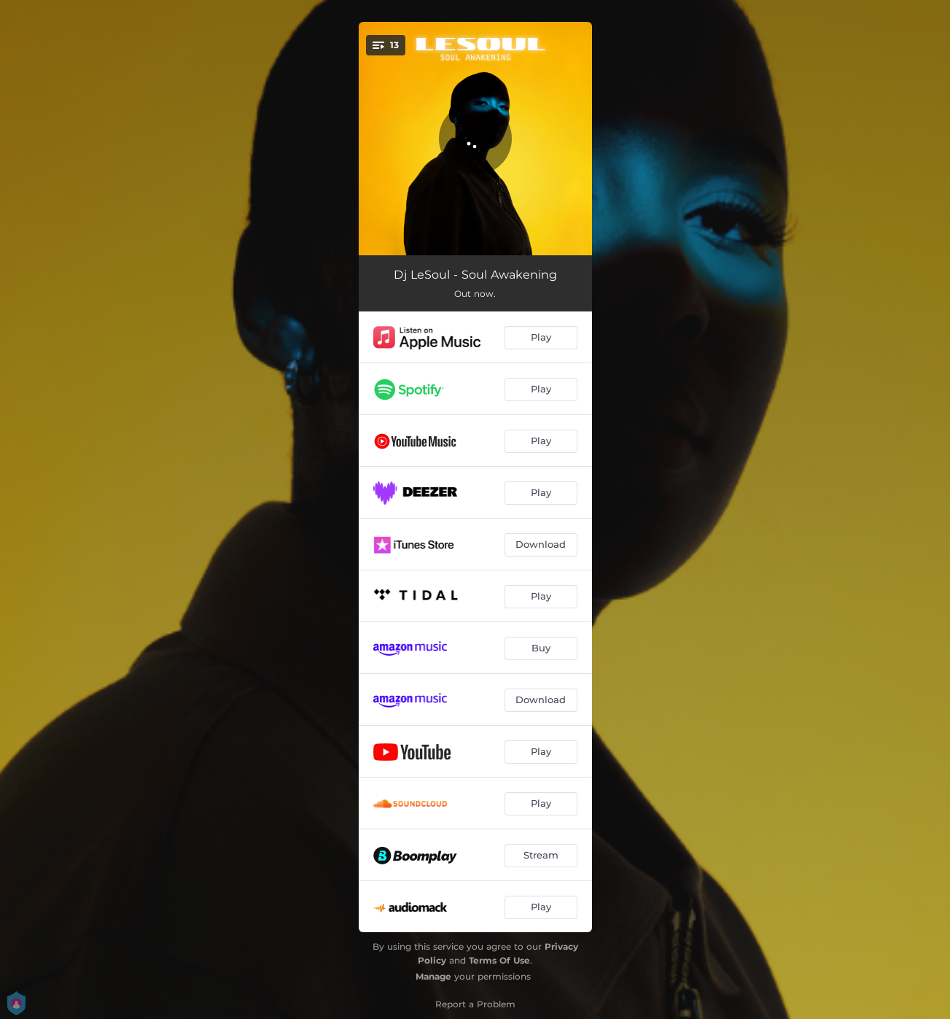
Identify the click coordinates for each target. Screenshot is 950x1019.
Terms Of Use (499, 960)
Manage (433, 976)
